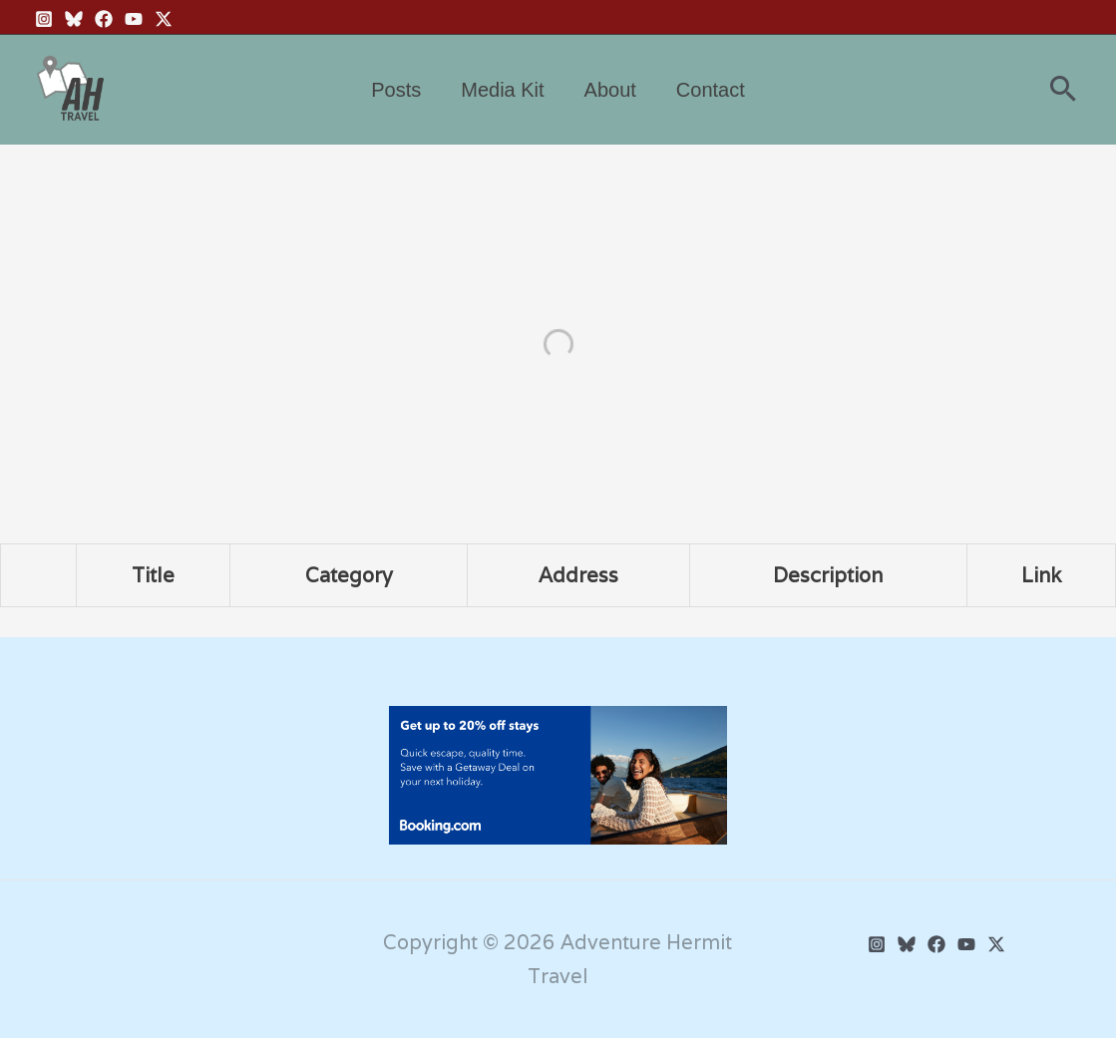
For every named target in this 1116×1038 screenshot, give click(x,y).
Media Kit (502, 90)
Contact (710, 90)
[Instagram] (44, 19)
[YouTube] (134, 19)
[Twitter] (996, 944)
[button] (1063, 90)
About (610, 90)
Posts (396, 90)
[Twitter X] (164, 19)
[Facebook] (104, 19)
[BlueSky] (74, 19)
